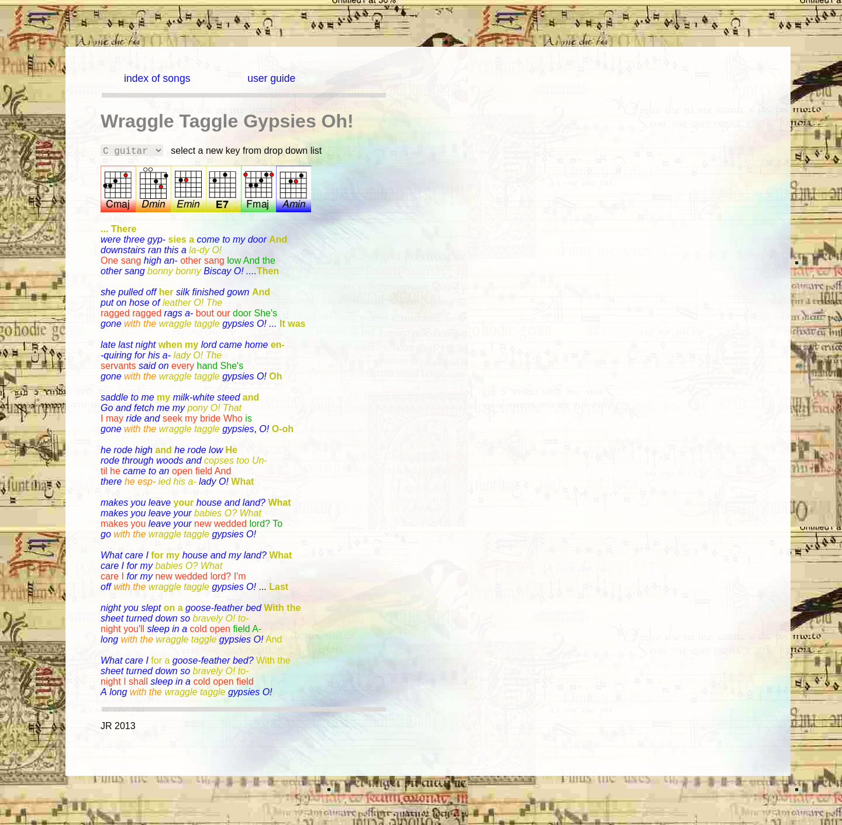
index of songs (157, 78)
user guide (271, 78)
